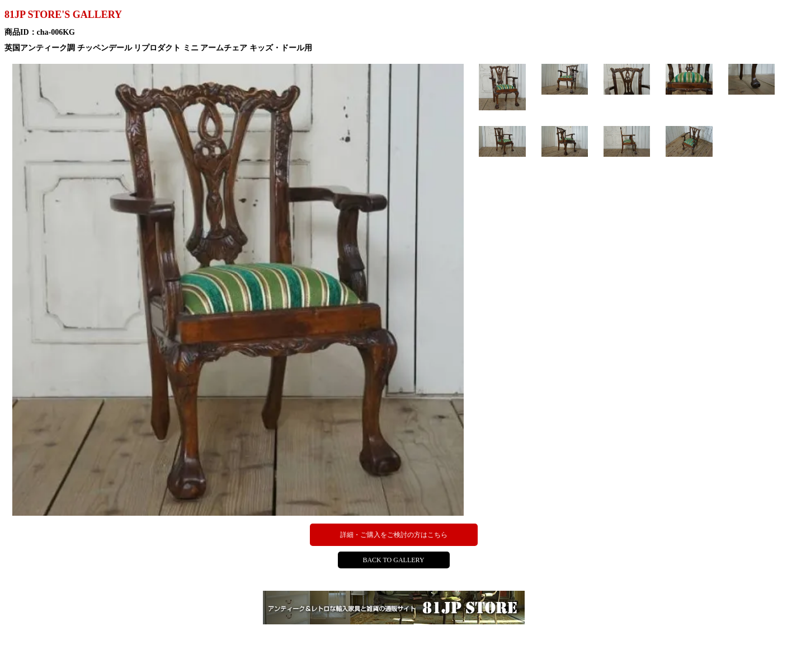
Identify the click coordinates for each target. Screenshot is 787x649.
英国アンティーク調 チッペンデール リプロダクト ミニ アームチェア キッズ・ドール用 (158, 48)
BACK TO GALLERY (393, 560)
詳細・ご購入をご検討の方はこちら (393, 535)
